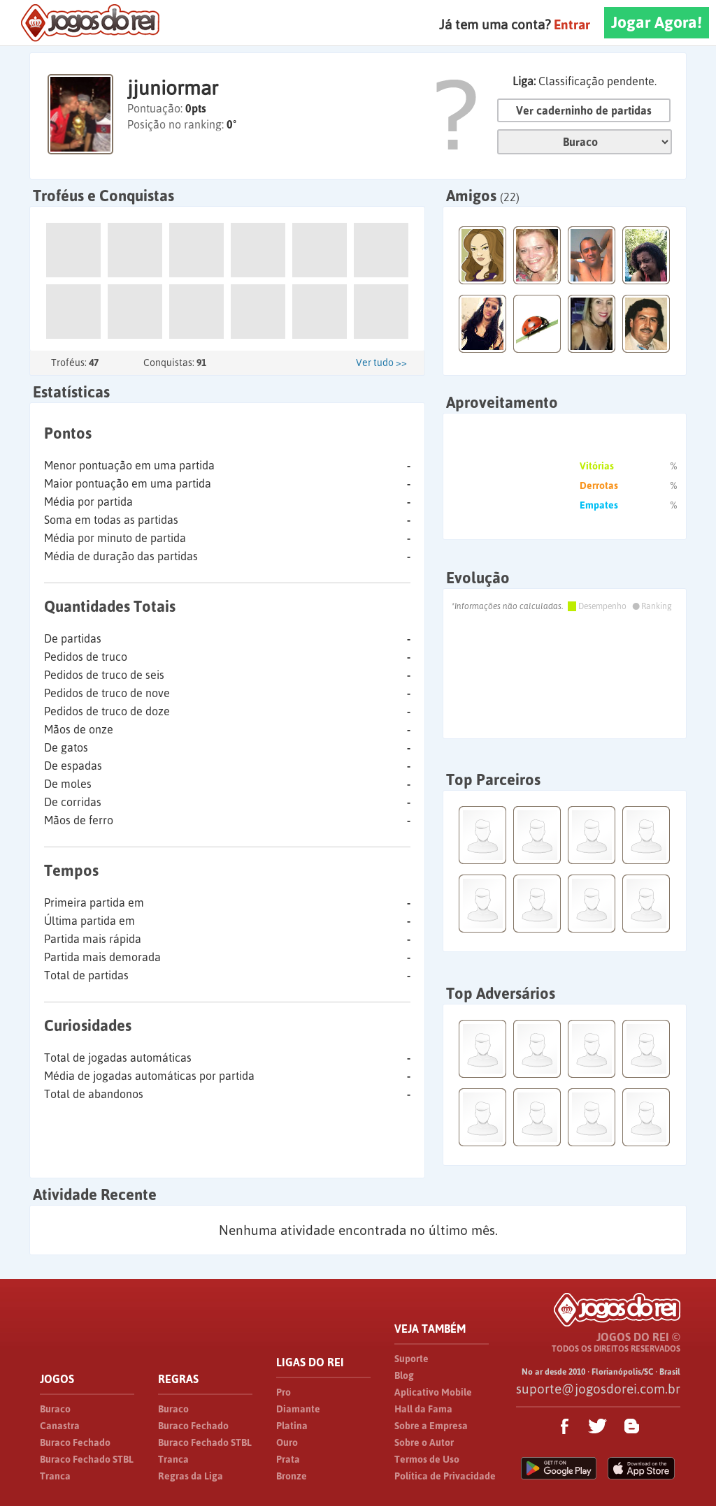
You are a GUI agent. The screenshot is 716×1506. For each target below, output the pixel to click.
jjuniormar (172, 88)
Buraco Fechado (75, 1442)
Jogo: (584, 141)
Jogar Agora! (656, 22)
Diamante (298, 1408)
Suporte (411, 1358)
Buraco (55, 1408)
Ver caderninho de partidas (584, 110)
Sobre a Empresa (431, 1425)
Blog (404, 1375)
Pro (283, 1392)
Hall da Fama (423, 1408)
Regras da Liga (190, 1476)
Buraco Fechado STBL (87, 1459)
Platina (292, 1425)
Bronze (291, 1476)
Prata (288, 1459)
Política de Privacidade (445, 1476)
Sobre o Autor (424, 1442)
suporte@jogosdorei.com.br (598, 1388)
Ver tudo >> (381, 362)
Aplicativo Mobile (433, 1392)
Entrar (572, 24)
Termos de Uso (426, 1459)
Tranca (55, 1476)
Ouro (287, 1442)
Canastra (60, 1425)
